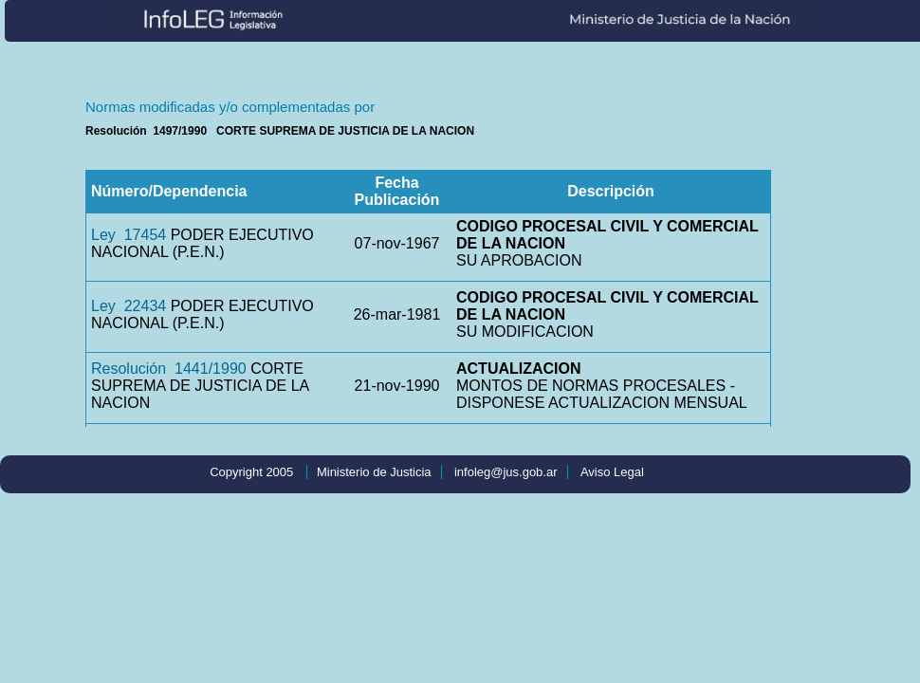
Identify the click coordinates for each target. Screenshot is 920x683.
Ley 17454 (128, 235)
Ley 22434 (128, 306)
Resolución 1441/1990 (169, 368)
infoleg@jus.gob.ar (506, 472)
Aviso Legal (612, 472)
